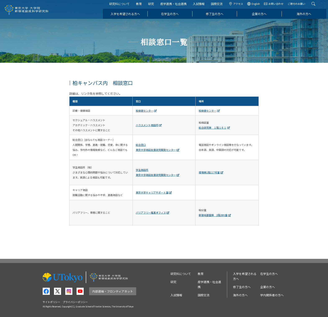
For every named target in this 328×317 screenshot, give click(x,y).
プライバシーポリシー (75, 302)
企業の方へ (261, 16)
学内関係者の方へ (272, 295)
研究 (153, 6)
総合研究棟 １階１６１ (212, 127)
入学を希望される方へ (127, 16)
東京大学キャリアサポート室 (152, 192)
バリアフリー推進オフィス (151, 212)
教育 (141, 6)
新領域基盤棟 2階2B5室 (213, 215)
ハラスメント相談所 (147, 125)
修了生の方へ (216, 16)
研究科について (121, 6)
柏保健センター (144, 110)
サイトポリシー (51, 302)
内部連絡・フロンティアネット (112, 291)
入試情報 (200, 6)
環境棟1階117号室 (209, 172)
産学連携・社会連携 (175, 6)
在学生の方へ (171, 16)
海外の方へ (305, 16)
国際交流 (218, 6)
